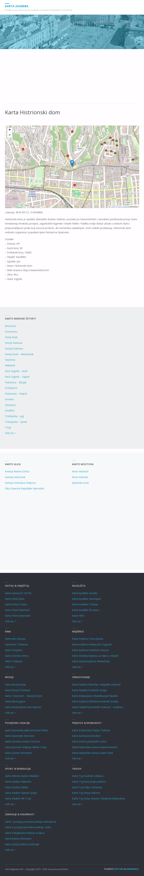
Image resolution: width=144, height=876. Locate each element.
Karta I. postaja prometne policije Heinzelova (30, 821)
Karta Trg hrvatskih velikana (87, 776)
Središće (10, 410)
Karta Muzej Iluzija (15, 684)
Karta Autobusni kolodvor (86, 735)
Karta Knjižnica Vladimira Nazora (90, 650)
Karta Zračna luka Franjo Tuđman (91, 730)
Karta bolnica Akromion (18, 838)
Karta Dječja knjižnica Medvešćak (91, 661)
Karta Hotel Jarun (14, 598)
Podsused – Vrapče (16, 393)
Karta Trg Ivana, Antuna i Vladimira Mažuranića (98, 798)
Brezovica (10, 326)
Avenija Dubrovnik (15, 477)
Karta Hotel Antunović (17, 610)
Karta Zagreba (17, 6)
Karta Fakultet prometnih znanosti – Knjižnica (97, 707)
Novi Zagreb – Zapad (17, 376)
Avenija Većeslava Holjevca (20, 482)
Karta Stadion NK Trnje (18, 798)
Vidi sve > (10, 433)
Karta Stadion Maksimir (18, 781)
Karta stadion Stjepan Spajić (21, 792)
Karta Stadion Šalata (16, 787)
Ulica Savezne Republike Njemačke (24, 488)
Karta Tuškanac (14, 661)
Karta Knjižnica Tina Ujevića (87, 638)
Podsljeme (11, 388)
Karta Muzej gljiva (15, 701)
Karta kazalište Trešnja (85, 604)
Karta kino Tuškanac (16, 644)
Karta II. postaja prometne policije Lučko (28, 827)
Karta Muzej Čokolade (17, 690)
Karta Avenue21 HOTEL (18, 593)
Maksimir (10, 365)
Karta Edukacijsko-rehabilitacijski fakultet (95, 695)
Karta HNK (78, 615)
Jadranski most (80, 482)
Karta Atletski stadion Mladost (22, 776)
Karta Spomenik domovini (19, 735)
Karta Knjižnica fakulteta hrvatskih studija (95, 701)
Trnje (8, 427)
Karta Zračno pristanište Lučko (89, 741)
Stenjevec (10, 405)
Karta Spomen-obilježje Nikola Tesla (25, 747)
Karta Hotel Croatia (16, 604)
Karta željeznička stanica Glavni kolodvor (95, 747)
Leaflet (112, 207)
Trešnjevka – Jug (14, 416)
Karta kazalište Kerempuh (86, 598)
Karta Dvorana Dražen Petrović (22, 741)
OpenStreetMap (123, 207)
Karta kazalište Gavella (84, 593)
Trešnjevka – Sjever (16, 421)
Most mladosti (80, 471)
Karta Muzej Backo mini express (23, 707)
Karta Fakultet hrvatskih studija (89, 690)
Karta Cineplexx (13, 650)
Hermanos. (132, 869)
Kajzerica (10, 359)
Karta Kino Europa (15, 638)
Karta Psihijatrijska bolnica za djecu (25, 833)
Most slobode (80, 477)
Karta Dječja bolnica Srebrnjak (22, 844)
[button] (72, 163)
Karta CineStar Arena (16, 655)
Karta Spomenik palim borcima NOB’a (26, 730)
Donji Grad (11, 337)
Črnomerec (11, 331)
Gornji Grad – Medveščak (19, 354)
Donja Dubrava (13, 342)
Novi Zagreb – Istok (16, 371)
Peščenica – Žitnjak (15, 382)
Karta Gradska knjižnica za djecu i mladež (95, 655)
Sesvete (9, 399)
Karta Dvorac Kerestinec (18, 752)
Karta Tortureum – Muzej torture (23, 695)
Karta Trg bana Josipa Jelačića (89, 781)
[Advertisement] (72, 78)
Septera (119, 869)
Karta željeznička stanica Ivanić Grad (92, 752)
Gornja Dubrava (14, 348)
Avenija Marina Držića (17, 471)
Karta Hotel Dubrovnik (17, 615)
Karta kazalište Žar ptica (85, 610)
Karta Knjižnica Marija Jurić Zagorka (92, 644)
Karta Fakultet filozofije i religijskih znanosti (96, 684)
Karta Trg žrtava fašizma (86, 792)
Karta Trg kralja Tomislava (87, 787)
